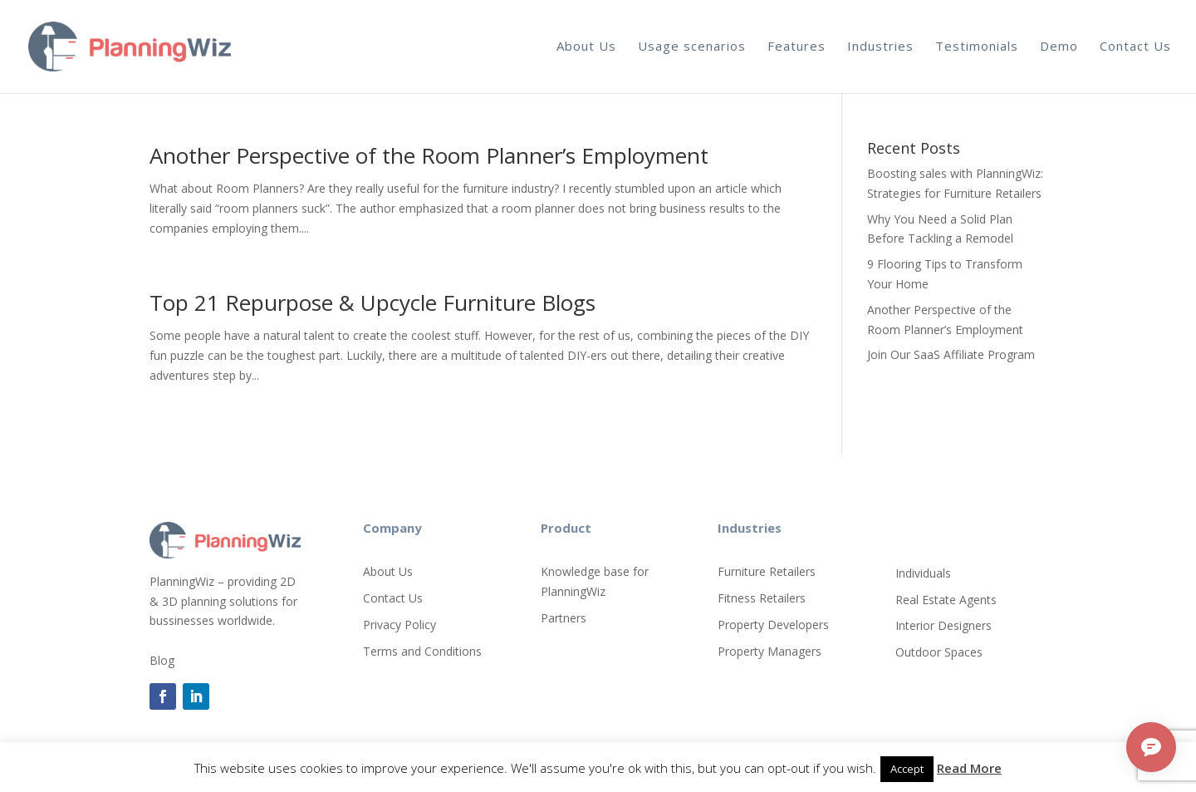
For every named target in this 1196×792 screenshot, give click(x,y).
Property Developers (773, 624)
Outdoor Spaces (939, 652)
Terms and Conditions (422, 651)
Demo (1059, 45)
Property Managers (769, 651)
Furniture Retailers (767, 571)
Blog (162, 660)
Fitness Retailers (762, 598)
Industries (880, 45)
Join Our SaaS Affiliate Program (951, 354)
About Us (586, 45)
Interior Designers (943, 625)
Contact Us (1135, 45)
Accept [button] (907, 768)
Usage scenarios (692, 45)
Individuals (923, 573)
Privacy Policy (399, 624)
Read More (969, 768)
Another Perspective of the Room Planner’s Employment (429, 155)
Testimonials (976, 45)
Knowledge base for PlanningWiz (595, 581)
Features (796, 45)
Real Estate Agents (946, 600)
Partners (563, 618)
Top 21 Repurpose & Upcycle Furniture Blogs (373, 302)
